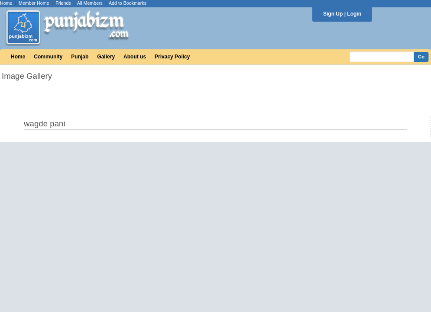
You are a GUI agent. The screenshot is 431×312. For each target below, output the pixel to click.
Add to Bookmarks (127, 3)
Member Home (34, 3)
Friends (63, 3)
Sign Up (333, 14)
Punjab (79, 57)
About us (134, 57)
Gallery (106, 57)
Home (6, 3)
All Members (90, 3)
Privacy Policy (172, 57)
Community (48, 57)
